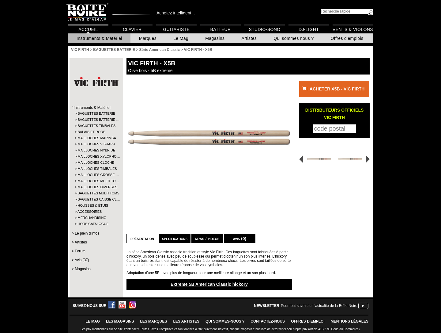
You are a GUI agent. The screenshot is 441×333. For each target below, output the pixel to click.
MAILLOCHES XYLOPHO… (96, 156)
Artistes (249, 38)
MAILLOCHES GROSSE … (96, 175)
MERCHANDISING (91, 218)
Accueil (88, 29)
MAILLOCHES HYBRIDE (96, 150)
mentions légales (349, 321)
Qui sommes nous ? (293, 38)
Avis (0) (240, 238)
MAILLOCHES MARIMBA (96, 138)
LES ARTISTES (186, 321)
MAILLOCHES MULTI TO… (96, 181)
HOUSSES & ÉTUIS (92, 205)
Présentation (142, 238)
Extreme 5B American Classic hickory (209, 284)
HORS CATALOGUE (92, 224)
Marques (147, 38)
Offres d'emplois (347, 38)
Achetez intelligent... (175, 12)
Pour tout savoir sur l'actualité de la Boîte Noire (319, 306)
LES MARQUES (153, 321)
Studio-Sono (264, 29)
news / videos (207, 238)
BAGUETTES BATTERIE (96, 113)
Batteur (220, 29)
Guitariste (176, 29)
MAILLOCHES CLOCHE (95, 162)
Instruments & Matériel (99, 38)
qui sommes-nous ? (224, 321)
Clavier (132, 29)
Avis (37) (82, 260)
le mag (92, 321)
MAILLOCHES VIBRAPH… (96, 144)
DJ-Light (309, 29)
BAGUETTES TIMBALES (96, 126)
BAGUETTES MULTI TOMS (96, 193)
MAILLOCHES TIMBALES (96, 168)
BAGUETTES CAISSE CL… (96, 199)
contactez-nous (268, 321)
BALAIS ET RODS (91, 132)
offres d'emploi (308, 321)
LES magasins (120, 321)
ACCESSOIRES (89, 211)
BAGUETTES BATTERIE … (96, 119)
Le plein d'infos (87, 233)
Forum (80, 251)
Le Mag (180, 38)
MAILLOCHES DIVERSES (96, 187)
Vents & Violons (353, 29)
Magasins (214, 38)
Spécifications (174, 238)
